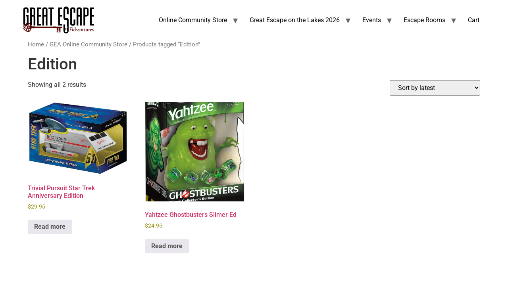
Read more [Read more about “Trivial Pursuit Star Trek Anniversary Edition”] (49, 226)
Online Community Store (193, 20)
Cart (473, 20)
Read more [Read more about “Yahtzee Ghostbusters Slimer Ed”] (167, 246)
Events (371, 20)
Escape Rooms (424, 20)
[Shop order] (435, 88)
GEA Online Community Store (88, 44)
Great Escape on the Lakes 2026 (295, 20)
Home (36, 44)
